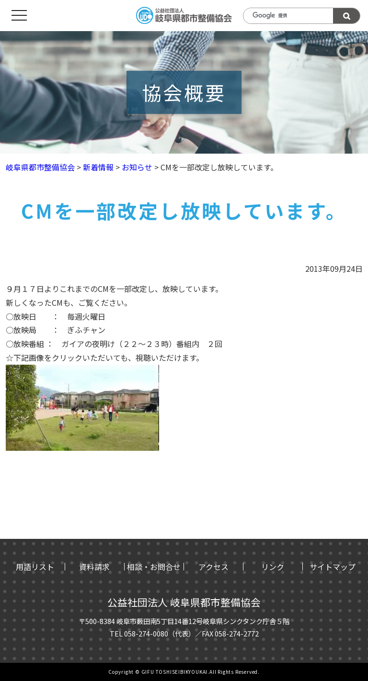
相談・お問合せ (154, 566)
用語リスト (35, 566)
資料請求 (94, 566)
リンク (272, 566)
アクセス (213, 566)
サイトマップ (333, 566)
